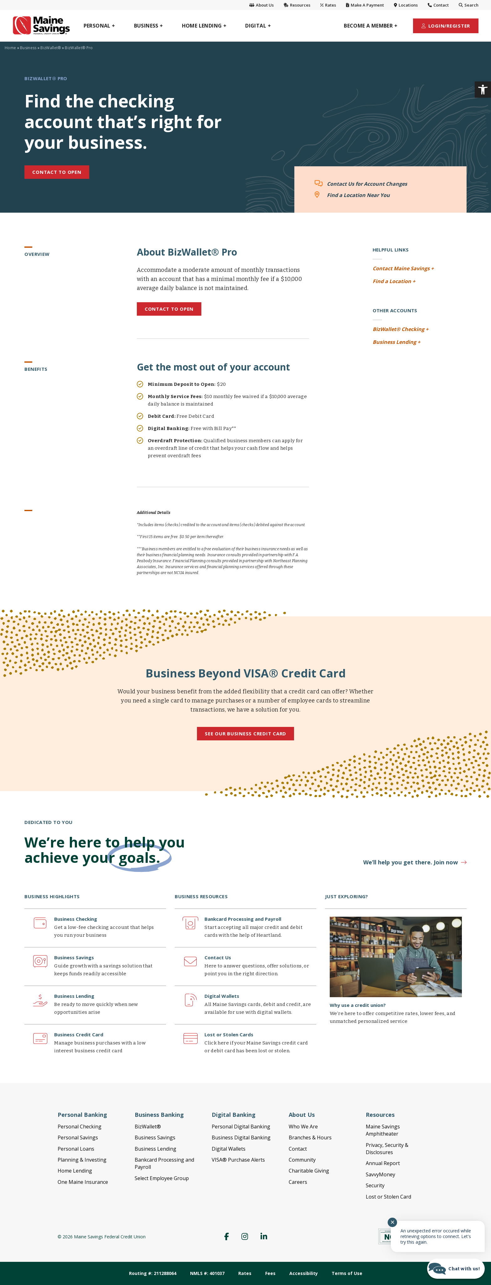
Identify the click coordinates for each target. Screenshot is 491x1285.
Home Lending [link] (75, 1170)
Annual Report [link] (383, 1163)
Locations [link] (406, 5)
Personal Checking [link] (79, 1126)
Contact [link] (438, 5)
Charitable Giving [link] (309, 1170)
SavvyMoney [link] (380, 1174)
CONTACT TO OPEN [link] (56, 172)
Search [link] (468, 5)
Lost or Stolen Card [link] (388, 1196)
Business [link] (28, 47)
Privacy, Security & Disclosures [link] (387, 1149)
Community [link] (302, 1159)
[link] (483, 89)
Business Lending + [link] (396, 342)
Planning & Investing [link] (82, 1159)
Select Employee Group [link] (162, 1178)
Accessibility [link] (303, 1273)
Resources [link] (297, 5)
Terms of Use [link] (347, 1273)
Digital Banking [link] (234, 1114)
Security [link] (375, 1185)
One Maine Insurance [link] (83, 1182)
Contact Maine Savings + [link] (403, 268)
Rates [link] (328, 5)
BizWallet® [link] (50, 47)
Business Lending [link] (155, 1148)
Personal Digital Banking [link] (241, 1126)
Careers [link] (298, 1182)
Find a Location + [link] (394, 281)
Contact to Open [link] (169, 309)
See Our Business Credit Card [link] (245, 733)
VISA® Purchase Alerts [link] (238, 1159)
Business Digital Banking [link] (241, 1137)
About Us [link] (261, 5)
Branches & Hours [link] (310, 1137)
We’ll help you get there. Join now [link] (410, 862)
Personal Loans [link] (76, 1148)
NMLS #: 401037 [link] (207, 1273)
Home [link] (10, 47)
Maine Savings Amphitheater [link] (383, 1130)
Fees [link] (270, 1273)
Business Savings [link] (155, 1137)
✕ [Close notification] (392, 1222)
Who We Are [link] (303, 1126)
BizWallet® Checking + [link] (400, 329)
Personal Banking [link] (82, 1114)
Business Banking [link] (159, 1114)
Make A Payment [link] (365, 5)
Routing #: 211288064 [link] (152, 1273)
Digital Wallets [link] (229, 1148)
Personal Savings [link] (78, 1137)
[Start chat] (456, 1269)
